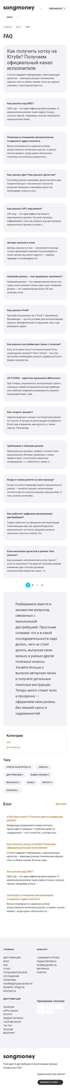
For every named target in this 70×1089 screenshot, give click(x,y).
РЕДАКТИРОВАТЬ (47, 961)
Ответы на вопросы (18, 767)
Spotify (47, 782)
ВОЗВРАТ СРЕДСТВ (13, 987)
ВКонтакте (12, 782)
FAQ (8, 742)
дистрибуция (14, 775)
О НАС (6, 968)
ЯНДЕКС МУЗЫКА (13, 1018)
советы (43, 767)
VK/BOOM (8, 1007)
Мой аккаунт (55, 9)
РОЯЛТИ (41, 972)
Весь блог (61, 804)
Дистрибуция (13, 747)
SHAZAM (8, 1029)
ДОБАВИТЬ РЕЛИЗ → (50, 1082)
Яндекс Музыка (40, 775)
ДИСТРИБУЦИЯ (12, 957)
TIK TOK (7, 1025)
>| (42, 584)
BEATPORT (9, 1033)
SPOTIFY (8, 1014)
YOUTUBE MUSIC (12, 1021)
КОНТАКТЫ (9, 991)
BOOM (31, 782)
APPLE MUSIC (10, 1010)
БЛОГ (6, 961)
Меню (8, 17)
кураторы (12, 790)
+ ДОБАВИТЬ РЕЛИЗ (48, 957)
